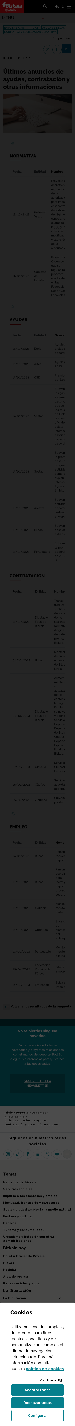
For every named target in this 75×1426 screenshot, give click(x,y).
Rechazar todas (41, 1404)
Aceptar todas (41, 1391)
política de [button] (45, 1368)
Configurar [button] (46, 1416)
